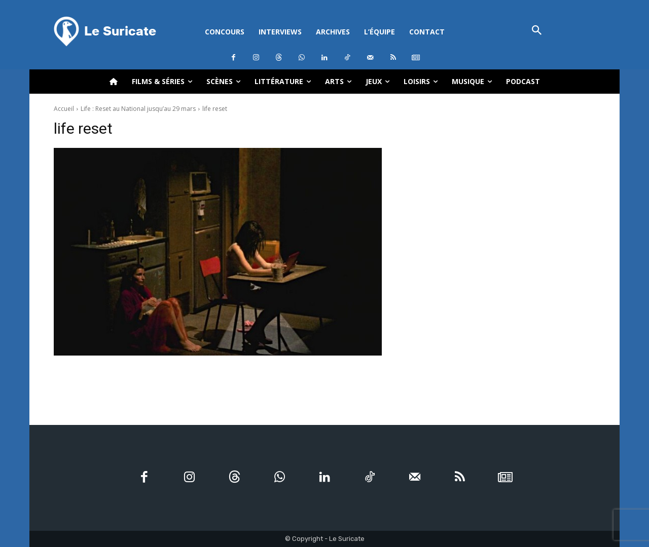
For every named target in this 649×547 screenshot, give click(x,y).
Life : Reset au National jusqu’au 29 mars (138, 108)
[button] (536, 31)
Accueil (64, 108)
